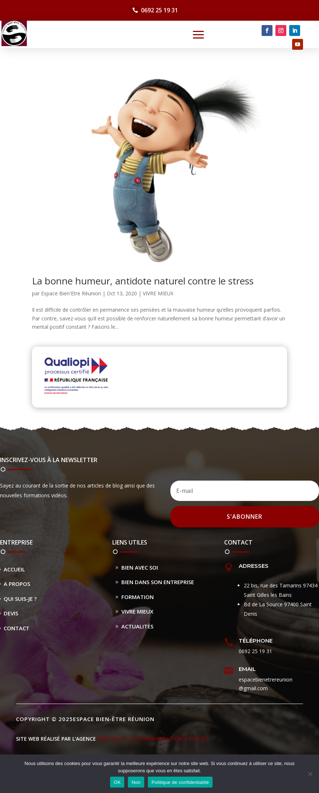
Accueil (14, 569)
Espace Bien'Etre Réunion (71, 293)
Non (136, 782)
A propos (17, 583)
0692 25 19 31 (159, 10)
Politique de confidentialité (180, 782)
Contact (16, 628)
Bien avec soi (139, 567)
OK (117, 782)
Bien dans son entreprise (157, 582)
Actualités (137, 626)
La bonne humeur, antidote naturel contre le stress (143, 280)
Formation (137, 596)
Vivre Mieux (137, 611)
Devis (11, 613)
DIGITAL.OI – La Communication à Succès (152, 738)
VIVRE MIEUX (158, 293)
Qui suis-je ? (20, 598)
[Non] (310, 773)
